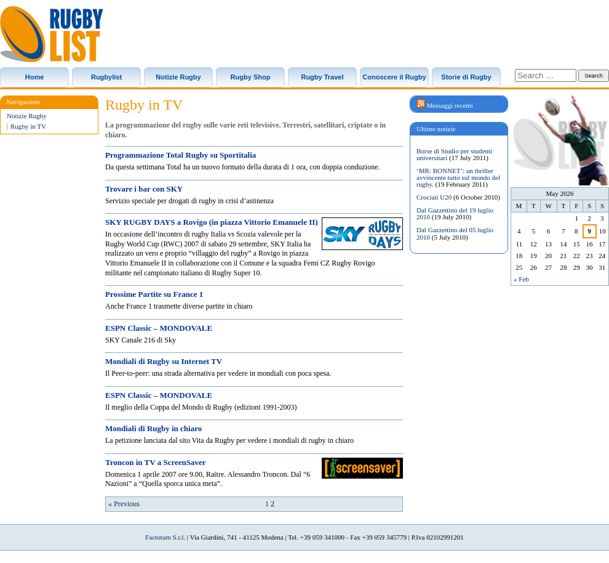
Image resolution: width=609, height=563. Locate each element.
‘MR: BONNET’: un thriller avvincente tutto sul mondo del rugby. (458, 177)
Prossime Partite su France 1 (154, 294)
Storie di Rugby (466, 77)
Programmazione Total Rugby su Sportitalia (180, 155)
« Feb (521, 279)
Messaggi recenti (450, 105)
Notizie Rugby (178, 77)
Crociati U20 (434, 197)
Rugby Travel (322, 77)
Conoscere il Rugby (394, 77)
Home (34, 77)
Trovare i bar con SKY (144, 188)
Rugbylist (106, 77)
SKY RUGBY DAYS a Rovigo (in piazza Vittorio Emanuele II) (211, 222)
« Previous (124, 504)
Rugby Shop (251, 77)
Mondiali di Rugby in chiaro (153, 428)
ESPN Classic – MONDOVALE (158, 328)
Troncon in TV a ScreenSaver (155, 462)
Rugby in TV (28, 126)
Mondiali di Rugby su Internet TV (163, 361)
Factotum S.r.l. (165, 537)
